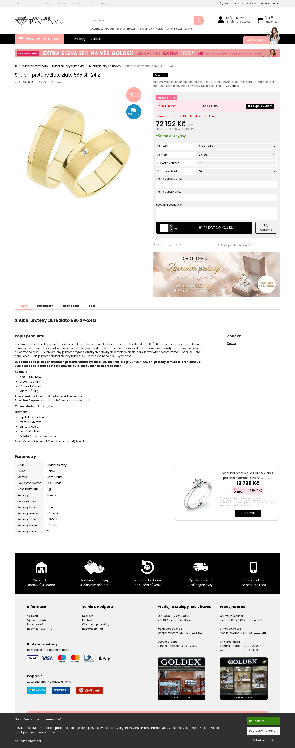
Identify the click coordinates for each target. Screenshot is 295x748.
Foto (94, 306)
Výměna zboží (36, 620)
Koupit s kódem (259, 106)
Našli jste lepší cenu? (233, 245)
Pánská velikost (167, 171)
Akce (17, 3)
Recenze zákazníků (39, 628)
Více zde (248, 513)
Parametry (46, 306)
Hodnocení (73, 306)
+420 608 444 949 (191, 633)
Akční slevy (260, 40)
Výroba (62, 3)
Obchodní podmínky (95, 624)
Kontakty (103, 3)
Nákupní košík (272, 22)
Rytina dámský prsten (170, 179)
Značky (31, 3)
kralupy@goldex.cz (170, 628)
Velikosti (96, 39)
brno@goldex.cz (230, 628)
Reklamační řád (92, 628)
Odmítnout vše (264, 740)
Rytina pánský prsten (169, 192)
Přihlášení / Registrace (238, 22)
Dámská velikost (168, 163)
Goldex (56, 82)
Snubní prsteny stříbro (179, 28)
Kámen (162, 155)
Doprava (46, 3)
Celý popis (232, 86)
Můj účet (235, 18)
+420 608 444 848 (253, 633)
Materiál (162, 146)
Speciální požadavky (169, 205)
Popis (23, 306)
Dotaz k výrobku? (167, 245)
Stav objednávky (82, 3)
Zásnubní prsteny (127, 28)
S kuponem (239, 489)
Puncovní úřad (36, 624)
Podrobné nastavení (263, 731)
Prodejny (80, 39)
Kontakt (87, 620)
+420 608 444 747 (233, 3)
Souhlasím (256, 721)
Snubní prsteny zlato (151, 28)
